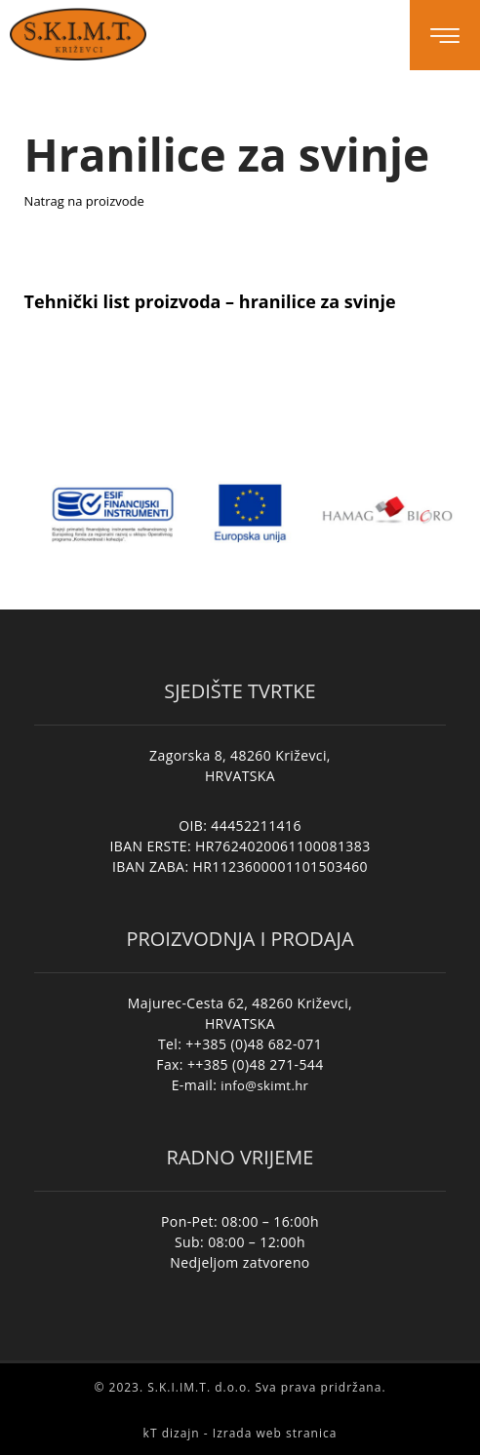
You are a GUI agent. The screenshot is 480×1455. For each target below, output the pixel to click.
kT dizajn (171, 1433)
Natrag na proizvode (84, 201)
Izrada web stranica (275, 1433)
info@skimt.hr (264, 1085)
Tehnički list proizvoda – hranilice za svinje (210, 301)
